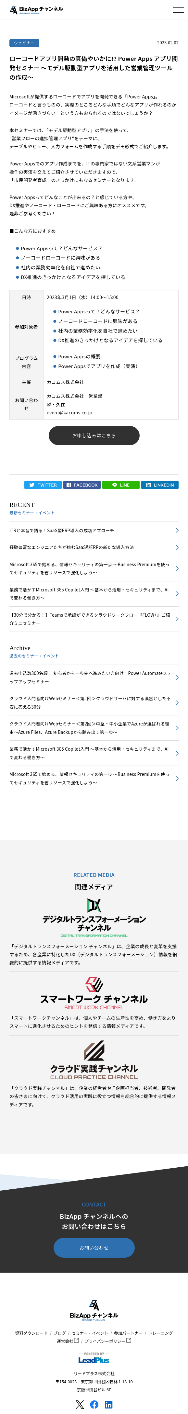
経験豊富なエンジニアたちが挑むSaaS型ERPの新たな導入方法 (71, 547)
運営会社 (68, 1341)
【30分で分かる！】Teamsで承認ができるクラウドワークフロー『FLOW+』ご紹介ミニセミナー (89, 619)
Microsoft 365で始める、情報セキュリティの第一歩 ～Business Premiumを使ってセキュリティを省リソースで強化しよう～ (89, 568)
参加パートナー (128, 1333)
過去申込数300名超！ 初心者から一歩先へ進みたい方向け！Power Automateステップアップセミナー (90, 677)
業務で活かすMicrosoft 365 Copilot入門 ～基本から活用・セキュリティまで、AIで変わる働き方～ (89, 594)
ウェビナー (24, 42)
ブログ (60, 1333)
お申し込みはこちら (94, 435)
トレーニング (160, 1333)
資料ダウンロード (31, 1333)
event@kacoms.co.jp (70, 412)
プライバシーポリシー (108, 1341)
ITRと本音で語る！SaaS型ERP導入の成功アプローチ (61, 530)
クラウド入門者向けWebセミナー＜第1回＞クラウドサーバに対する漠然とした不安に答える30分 (90, 702)
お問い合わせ (94, 1247)
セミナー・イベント (89, 1333)
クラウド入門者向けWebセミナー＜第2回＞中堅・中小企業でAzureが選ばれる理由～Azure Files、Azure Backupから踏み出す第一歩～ (89, 728)
